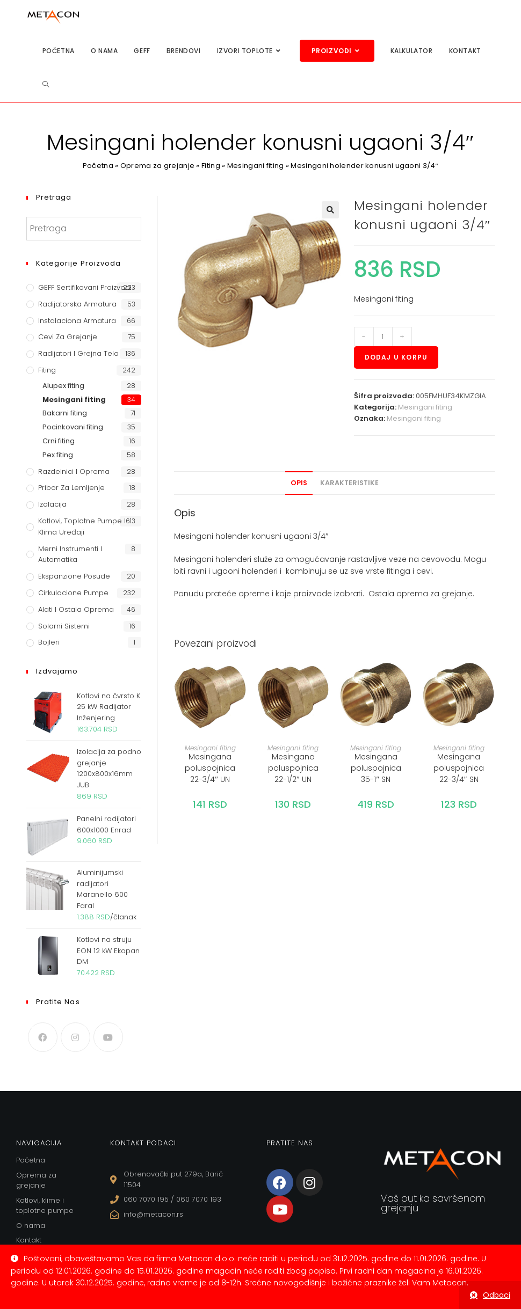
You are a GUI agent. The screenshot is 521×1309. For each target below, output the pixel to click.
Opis (299, 482)
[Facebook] (42, 1037)
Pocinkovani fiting (72, 427)
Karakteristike (349, 482)
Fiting (210, 165)
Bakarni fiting (64, 413)
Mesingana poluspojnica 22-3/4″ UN (210, 768)
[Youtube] (108, 1037)
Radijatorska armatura (77, 304)
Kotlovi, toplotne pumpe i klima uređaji (82, 526)
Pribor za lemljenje (71, 487)
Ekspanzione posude (74, 576)
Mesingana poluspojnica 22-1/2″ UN (293, 768)
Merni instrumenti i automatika (70, 554)
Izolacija (52, 504)
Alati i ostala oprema (76, 609)
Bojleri (49, 642)
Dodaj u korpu (396, 357)
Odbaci (496, 1295)
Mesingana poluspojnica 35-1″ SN (376, 768)
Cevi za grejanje (67, 337)
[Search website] (45, 84)
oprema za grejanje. (435, 593)
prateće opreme (238, 593)
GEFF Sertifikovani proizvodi (85, 287)
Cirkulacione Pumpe (73, 593)
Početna (98, 165)
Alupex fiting (63, 386)
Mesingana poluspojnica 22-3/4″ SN (458, 768)
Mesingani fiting (255, 165)
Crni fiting (58, 441)
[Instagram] (75, 1037)
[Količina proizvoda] (383, 336)
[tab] (299, 483)
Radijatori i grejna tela (78, 353)
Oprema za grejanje (157, 165)
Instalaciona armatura (77, 321)
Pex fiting (57, 455)
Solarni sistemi (64, 626)
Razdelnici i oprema (74, 471)
